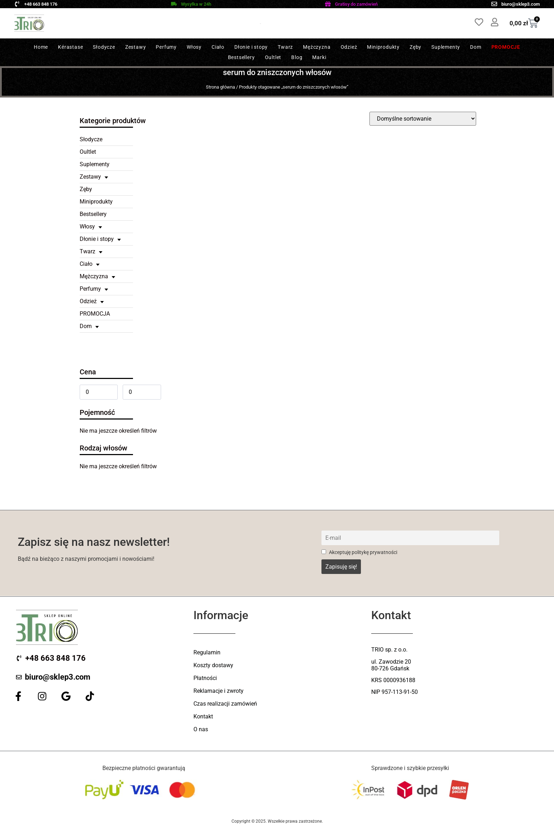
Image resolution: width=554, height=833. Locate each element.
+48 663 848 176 (40, 4)
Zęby (415, 47)
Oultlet (273, 57)
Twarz (285, 47)
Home (41, 47)
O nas (200, 729)
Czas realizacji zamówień (225, 703)
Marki (319, 57)
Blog (296, 57)
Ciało (218, 47)
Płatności (205, 678)
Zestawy (135, 47)
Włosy (194, 47)
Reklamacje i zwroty (218, 690)
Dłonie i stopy (251, 47)
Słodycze (104, 47)
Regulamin (206, 652)
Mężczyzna (316, 47)
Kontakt (203, 716)
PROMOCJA (95, 313)
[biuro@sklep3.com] (494, 4)
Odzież (349, 47)
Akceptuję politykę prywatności (359, 552)
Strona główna (220, 87)
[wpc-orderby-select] (422, 119)
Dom (475, 47)
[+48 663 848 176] (17, 4)
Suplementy (445, 47)
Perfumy (166, 47)
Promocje (505, 47)
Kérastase (70, 47)
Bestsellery (241, 57)
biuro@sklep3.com (520, 4)
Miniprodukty (383, 47)
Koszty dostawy (213, 665)
